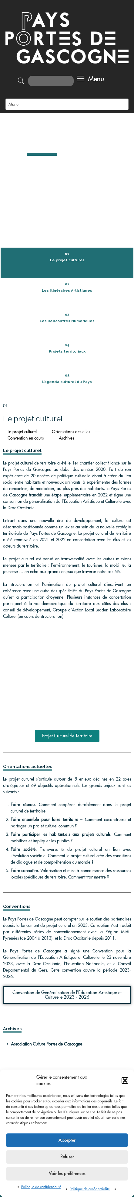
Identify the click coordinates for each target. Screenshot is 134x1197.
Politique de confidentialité (41, 1187)
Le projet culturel (67, 128)
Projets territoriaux (67, 219)
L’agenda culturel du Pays (67, 250)
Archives (66, 306)
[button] (125, 1080)
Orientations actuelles (71, 300)
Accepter (67, 1140)
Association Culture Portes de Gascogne (46, 912)
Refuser (67, 1157)
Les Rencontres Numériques (67, 189)
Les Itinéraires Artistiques (67, 159)
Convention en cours (26, 306)
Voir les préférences (67, 1173)
